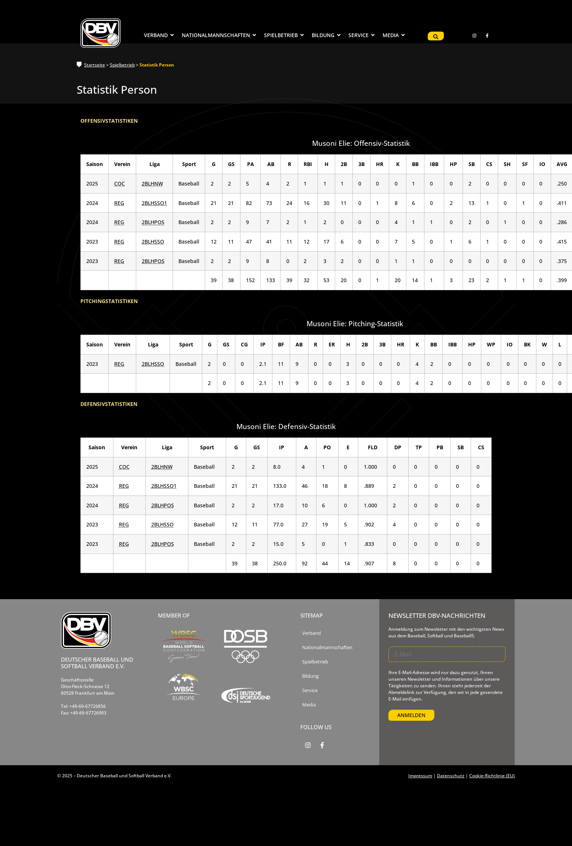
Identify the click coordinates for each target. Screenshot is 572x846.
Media (309, 705)
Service (310, 690)
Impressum (420, 776)
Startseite (94, 65)
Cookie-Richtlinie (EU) (492, 776)
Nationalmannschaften (327, 647)
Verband (311, 633)
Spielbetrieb (122, 65)
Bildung (310, 676)
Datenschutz (450, 776)
